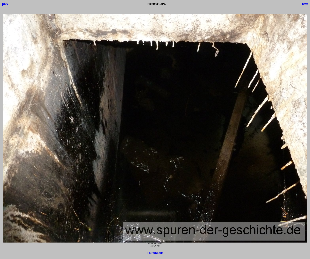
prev (5, 4)
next (305, 4)
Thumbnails (155, 253)
